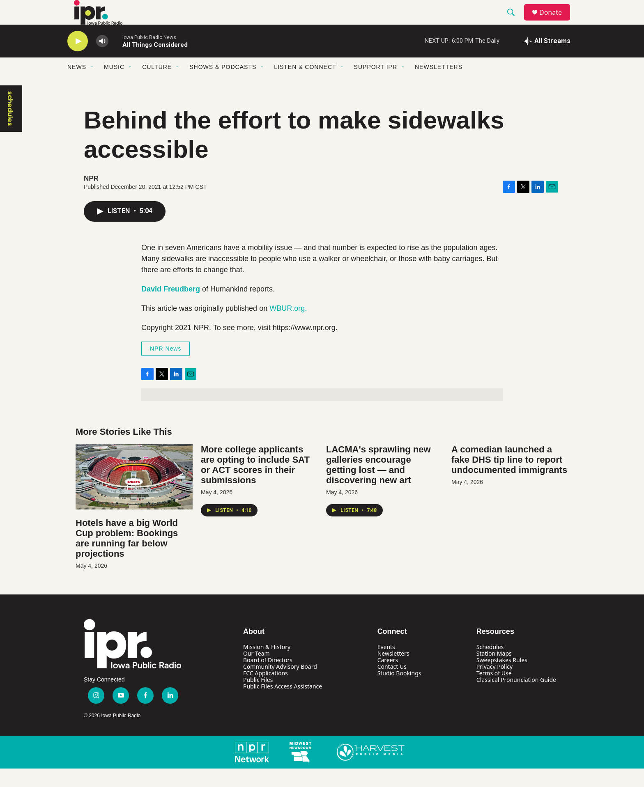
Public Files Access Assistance (282, 705)
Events (386, 665)
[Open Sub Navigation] (92, 85)
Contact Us (392, 685)
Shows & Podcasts (222, 85)
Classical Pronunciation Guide (516, 698)
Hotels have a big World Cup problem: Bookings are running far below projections (127, 556)
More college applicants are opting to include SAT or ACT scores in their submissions (255, 483)
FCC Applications (265, 691)
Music (114, 85)
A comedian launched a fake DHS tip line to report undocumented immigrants (509, 478)
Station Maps (494, 672)
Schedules (490, 665)
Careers (387, 678)
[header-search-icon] (514, 21)
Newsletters (438, 85)
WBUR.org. (288, 327)
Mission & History (266, 665)
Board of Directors (267, 678)
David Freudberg (170, 307)
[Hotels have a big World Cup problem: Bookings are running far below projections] (134, 495)
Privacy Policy (494, 685)
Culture (157, 85)
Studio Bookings (399, 691)
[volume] (102, 59)
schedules (10, 127)
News (76, 85)
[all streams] (547, 59)
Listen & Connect (305, 85)
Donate (555, 21)
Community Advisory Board (280, 685)
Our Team (256, 672)
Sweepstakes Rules (501, 678)
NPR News (165, 367)
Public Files (258, 698)
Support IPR (375, 85)
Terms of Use (494, 691)
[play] (77, 59)
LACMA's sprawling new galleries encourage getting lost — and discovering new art (378, 483)
